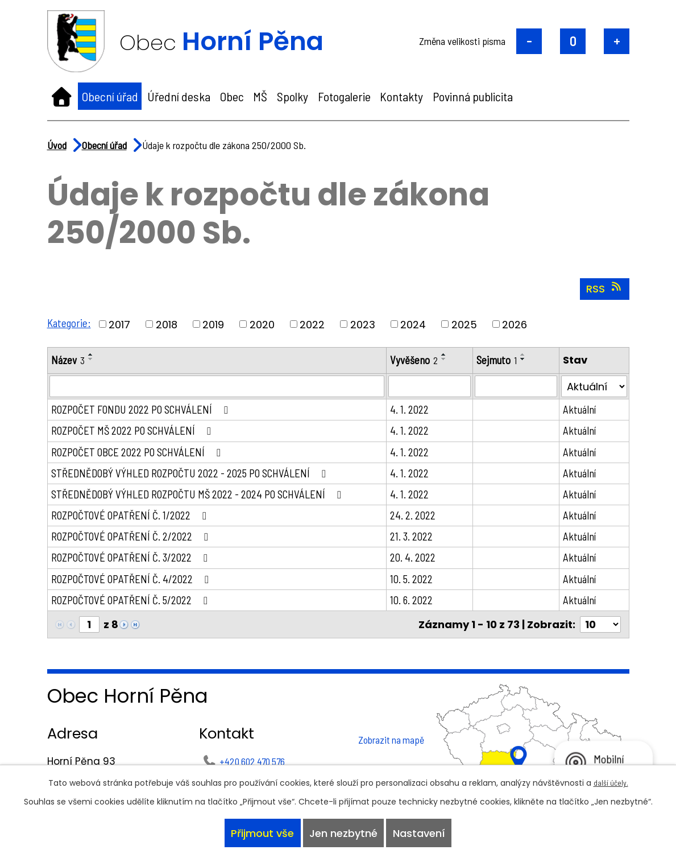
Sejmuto (501, 360)
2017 (121, 324)
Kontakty (401, 96)
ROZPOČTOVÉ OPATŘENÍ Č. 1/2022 (135, 520)
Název (68, 360)
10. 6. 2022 (417, 608)
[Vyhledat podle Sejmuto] (519, 387)
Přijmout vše (259, 831)
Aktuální (582, 410)
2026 (516, 324)
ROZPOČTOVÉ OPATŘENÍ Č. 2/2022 (136, 542)
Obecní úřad (110, 96)
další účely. (610, 779)
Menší (529, 41)
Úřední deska (178, 96)
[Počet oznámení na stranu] (600, 633)
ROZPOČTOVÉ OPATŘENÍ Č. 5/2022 (136, 608)
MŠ (260, 96)
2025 (466, 324)
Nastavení (422, 831)
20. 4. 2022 (418, 564)
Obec (232, 96)
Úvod (61, 96)
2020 (263, 324)
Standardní (573, 41)
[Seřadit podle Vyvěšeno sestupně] (450, 359)
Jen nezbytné (343, 831)
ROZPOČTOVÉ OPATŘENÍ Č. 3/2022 (136, 564)
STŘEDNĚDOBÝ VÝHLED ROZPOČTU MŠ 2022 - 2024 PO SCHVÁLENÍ (205, 498)
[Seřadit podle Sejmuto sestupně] (528, 359)
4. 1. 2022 (415, 410)
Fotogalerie (344, 96)
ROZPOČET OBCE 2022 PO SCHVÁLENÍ (144, 454)
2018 (168, 324)
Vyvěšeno (420, 360)
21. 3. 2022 (417, 542)
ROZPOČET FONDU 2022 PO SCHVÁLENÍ (147, 410)
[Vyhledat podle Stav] (595, 387)
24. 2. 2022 (418, 520)
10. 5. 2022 (417, 586)
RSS (604, 288)
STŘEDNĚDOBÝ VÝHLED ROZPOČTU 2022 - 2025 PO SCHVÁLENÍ (197, 476)
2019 (215, 324)
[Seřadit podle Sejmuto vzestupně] (528, 354)
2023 (364, 324)
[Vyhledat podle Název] (220, 387)
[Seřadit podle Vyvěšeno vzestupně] (450, 354)
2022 (313, 324)
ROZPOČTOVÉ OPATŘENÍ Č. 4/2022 (136, 586)
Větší (616, 41)
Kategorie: (70, 322)
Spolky (292, 96)
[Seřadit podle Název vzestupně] (92, 354)
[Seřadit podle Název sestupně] (92, 359)
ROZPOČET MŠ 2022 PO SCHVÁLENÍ (138, 432)
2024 (415, 324)
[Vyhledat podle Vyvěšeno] (434, 387)
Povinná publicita (473, 96)
